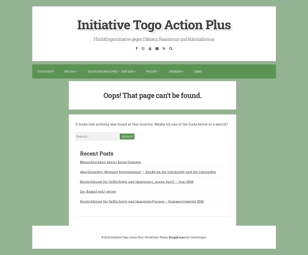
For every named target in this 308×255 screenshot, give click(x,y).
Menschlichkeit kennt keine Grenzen (110, 162)
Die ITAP (69, 71)
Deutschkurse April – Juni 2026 (110, 71)
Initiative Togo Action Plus (154, 24)
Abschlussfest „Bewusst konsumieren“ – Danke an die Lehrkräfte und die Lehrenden (148, 171)
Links (198, 71)
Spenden (175, 71)
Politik (151, 71)
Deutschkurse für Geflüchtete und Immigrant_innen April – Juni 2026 (136, 181)
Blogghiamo (177, 237)
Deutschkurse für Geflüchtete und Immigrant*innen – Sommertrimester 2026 (142, 201)
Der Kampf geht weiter (98, 191)
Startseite (45, 71)
